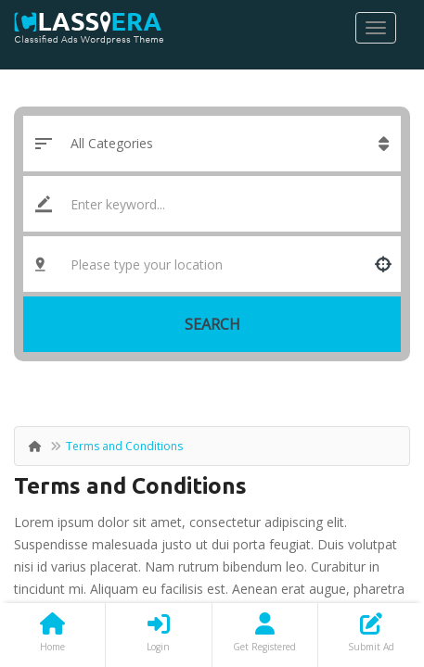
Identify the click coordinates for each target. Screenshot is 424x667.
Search (212, 324)
